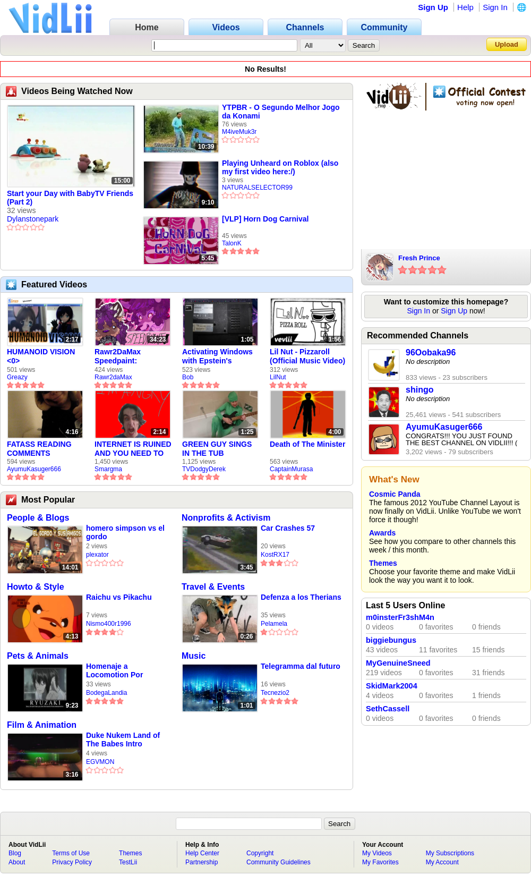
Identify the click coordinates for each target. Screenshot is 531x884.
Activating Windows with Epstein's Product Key (217, 356)
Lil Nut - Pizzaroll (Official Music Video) (307, 356)
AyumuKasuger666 (34, 469)
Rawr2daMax (113, 377)
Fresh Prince (419, 258)
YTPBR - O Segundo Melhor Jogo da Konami (281, 111)
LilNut (278, 377)
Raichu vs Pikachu (119, 597)
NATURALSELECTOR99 (257, 187)
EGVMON (100, 762)
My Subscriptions (450, 853)
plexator (97, 554)
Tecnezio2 (275, 692)
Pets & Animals (37, 655)
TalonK (232, 243)
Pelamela (274, 623)
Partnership (201, 862)
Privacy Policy (72, 862)
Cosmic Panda (394, 494)
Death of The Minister (307, 444)
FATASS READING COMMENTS (39, 448)
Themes (383, 563)
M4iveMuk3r (239, 131)
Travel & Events (213, 586)
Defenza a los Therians (301, 597)
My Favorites (380, 862)
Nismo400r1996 (108, 623)
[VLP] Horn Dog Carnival (265, 219)
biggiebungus (391, 640)
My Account (442, 862)
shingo (419, 389)
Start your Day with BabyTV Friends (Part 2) (70, 197)
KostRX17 (275, 554)
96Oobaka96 (431, 352)
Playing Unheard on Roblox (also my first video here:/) (280, 167)
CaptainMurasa (291, 469)
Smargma (108, 469)
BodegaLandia (106, 692)
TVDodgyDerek (204, 469)
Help (465, 7)
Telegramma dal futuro (300, 666)
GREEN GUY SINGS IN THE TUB (217, 448)
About (16, 862)
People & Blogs (38, 517)
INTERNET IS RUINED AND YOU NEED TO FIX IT (133, 449)
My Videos (377, 853)
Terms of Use (71, 853)
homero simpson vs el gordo (125, 532)
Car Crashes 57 (288, 528)
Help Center (202, 853)
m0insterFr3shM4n (400, 617)
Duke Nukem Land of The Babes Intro (123, 739)
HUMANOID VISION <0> (41, 356)
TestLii (128, 862)
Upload (506, 44)
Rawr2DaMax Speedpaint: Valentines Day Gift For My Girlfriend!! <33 (128, 356)
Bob (187, 377)
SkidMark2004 (391, 686)
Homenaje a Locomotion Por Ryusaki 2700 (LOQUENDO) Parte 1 (123, 670)
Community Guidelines (278, 862)
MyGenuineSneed (398, 663)
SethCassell (387, 708)
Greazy (17, 377)
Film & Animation (41, 724)
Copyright (259, 853)
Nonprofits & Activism (226, 517)
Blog (14, 853)
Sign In (495, 7)
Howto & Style (35, 586)
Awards (382, 533)
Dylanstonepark (32, 219)
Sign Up (433, 7)
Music (193, 655)
